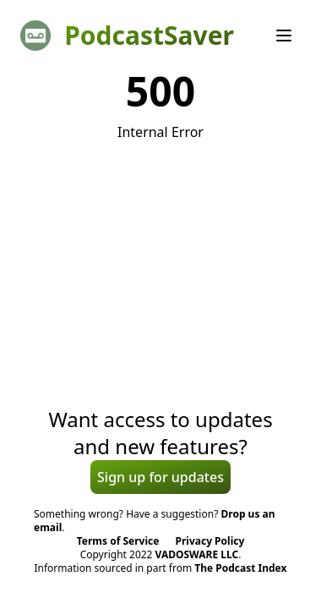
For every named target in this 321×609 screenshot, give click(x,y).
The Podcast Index (240, 568)
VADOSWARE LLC (197, 554)
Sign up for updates (160, 477)
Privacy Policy (210, 541)
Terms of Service (118, 541)
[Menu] (284, 35)
